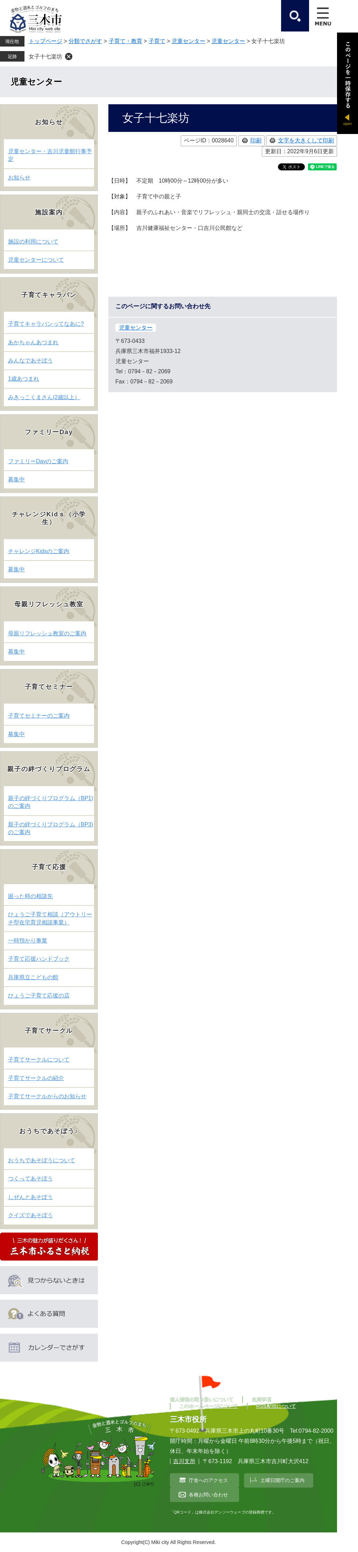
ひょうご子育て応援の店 (39, 996)
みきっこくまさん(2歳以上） (44, 397)
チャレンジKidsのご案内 (38, 551)
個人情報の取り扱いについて (202, 1399)
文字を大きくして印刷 (306, 140)
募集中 (16, 479)
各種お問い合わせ (208, 1494)
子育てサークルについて (39, 1060)
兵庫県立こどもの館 (33, 977)
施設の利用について (33, 242)
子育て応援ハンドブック (39, 959)
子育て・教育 (125, 41)
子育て (157, 41)
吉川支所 (184, 1461)
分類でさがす (85, 41)
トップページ (45, 41)
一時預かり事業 (27, 941)
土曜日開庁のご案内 (282, 1480)
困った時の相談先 (30, 896)
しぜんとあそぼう (30, 1197)
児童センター (188, 41)
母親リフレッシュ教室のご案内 (47, 633)
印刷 (256, 140)
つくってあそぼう (30, 1178)
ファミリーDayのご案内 (38, 461)
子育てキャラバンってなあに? (46, 324)
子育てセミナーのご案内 (39, 716)
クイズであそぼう (30, 1215)
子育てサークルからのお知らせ (47, 1096)
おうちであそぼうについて (41, 1160)
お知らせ (19, 178)
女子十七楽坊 (45, 56)
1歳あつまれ (23, 379)
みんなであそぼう (30, 361)
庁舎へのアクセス (208, 1480)
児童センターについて (36, 260)
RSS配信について (276, 1406)
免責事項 (261, 1399)
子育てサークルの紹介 (36, 1078)
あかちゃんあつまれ (33, 342)
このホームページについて (208, 1406)
